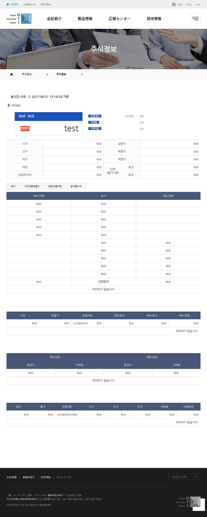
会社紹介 (54, 19)
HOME (14, 4)
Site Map (46, 4)
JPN (198, 4)
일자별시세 (75, 186)
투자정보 (27, 74)
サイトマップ (64, 477)
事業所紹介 (29, 477)
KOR (179, 4)
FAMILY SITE (179, 476)
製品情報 (85, 19)
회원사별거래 (55, 186)
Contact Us (29, 4)
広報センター (120, 19)
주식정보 (61, 74)
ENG (189, 4)
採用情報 (154, 19)
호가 (13, 186)
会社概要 (11, 477)
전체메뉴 (195, 18)
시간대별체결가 (32, 186)
